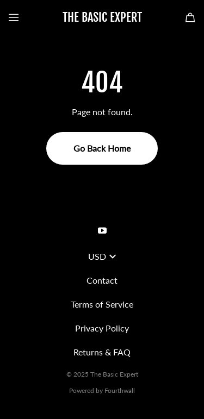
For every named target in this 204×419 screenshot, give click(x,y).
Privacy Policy (102, 328)
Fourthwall (119, 390)
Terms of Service (102, 304)
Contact (102, 280)
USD (102, 256)
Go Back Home (102, 148)
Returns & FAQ (102, 352)
